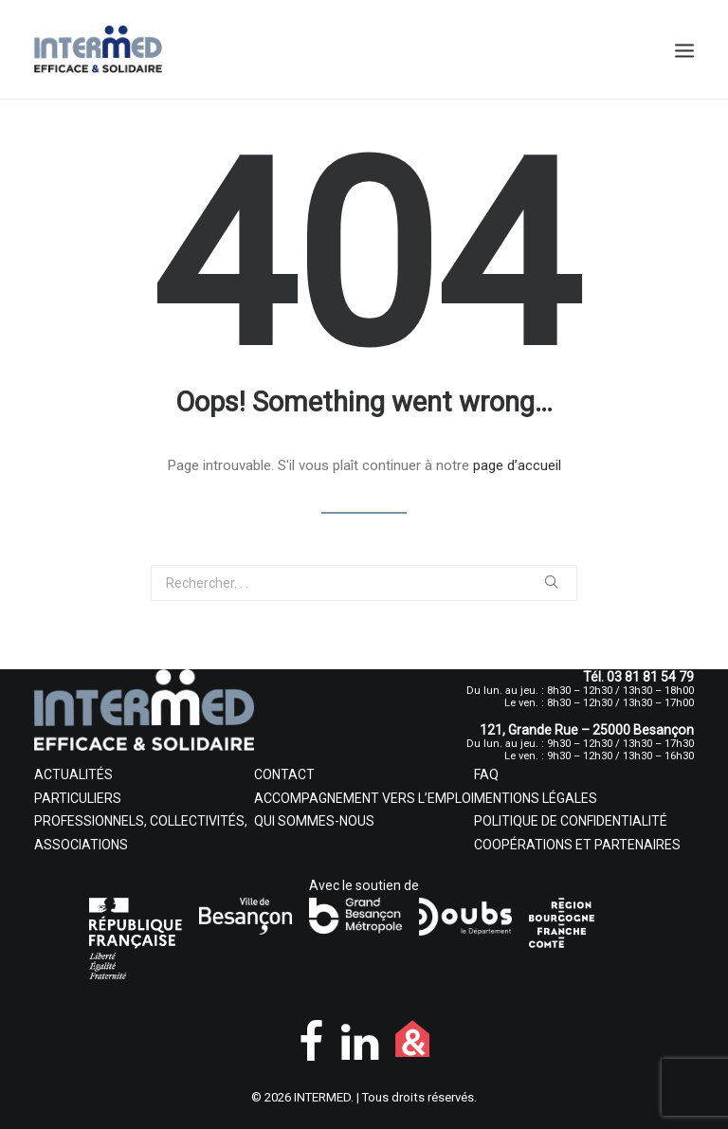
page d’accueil (517, 465)
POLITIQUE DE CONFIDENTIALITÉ (570, 821)
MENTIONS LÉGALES (535, 798)
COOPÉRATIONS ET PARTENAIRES (577, 844)
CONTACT (284, 774)
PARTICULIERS (77, 798)
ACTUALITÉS (73, 774)
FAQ (486, 774)
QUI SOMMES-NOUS (314, 821)
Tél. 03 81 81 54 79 (638, 676)
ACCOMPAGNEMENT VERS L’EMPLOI (364, 798)
